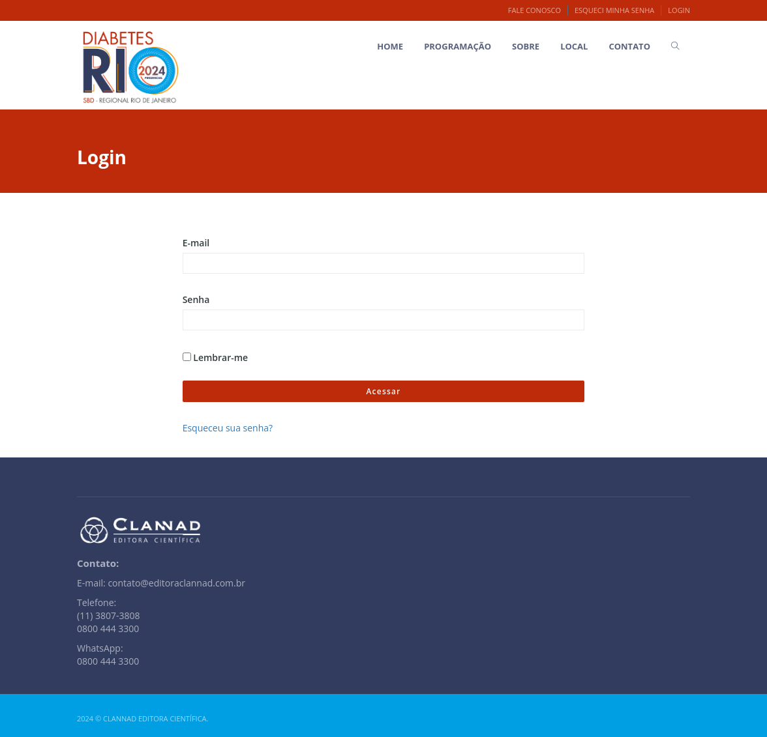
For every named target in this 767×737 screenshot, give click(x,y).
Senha (196, 299)
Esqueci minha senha (614, 10)
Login (679, 10)
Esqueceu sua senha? (228, 428)
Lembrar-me (215, 357)
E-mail (196, 243)
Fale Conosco (534, 10)
